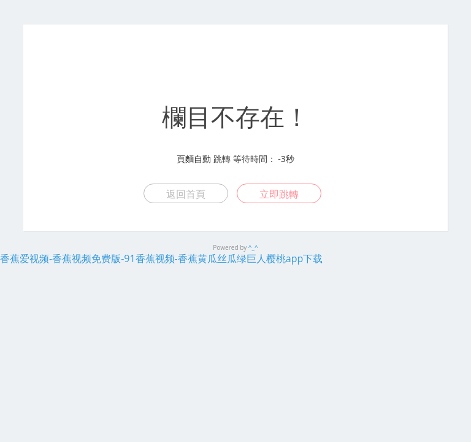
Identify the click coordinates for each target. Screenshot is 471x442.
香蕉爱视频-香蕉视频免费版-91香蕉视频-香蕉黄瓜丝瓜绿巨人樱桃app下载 (161, 258)
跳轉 (222, 159)
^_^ (253, 247)
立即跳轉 (279, 194)
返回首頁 (185, 194)
